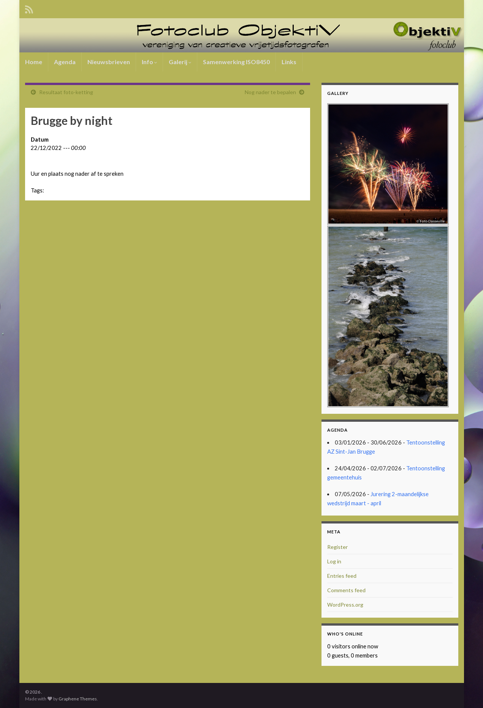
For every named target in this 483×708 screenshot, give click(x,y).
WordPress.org (345, 604)
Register (337, 547)
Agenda (65, 61)
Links (289, 61)
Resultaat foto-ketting (66, 92)
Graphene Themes (78, 699)
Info (149, 61)
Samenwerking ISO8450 (236, 61)
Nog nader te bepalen (270, 92)
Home (33, 61)
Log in (334, 561)
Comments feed (346, 590)
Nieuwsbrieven (108, 61)
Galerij (180, 61)
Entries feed (341, 575)
